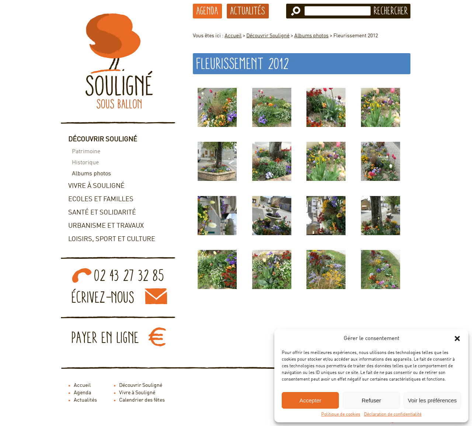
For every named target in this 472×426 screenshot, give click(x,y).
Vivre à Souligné (96, 186)
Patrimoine (86, 152)
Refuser (371, 400)
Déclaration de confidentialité (392, 414)
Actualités (247, 11)
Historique (85, 163)
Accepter (310, 400)
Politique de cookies (340, 414)
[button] (457, 338)
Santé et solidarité (102, 212)
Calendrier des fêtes (142, 400)
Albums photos (91, 174)
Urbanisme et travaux (106, 226)
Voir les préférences (432, 400)
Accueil (233, 35)
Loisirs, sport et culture (111, 239)
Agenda (207, 11)
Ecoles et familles (100, 199)
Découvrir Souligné (102, 139)
